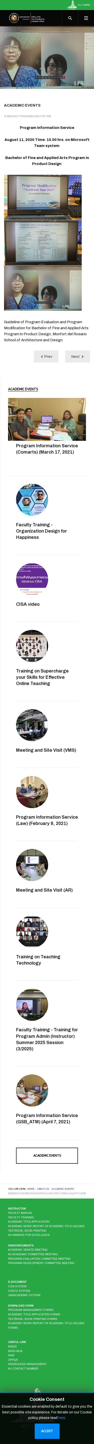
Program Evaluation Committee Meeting (39, 1258)
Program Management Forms (30, 1309)
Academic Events (47, 1155)
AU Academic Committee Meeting (33, 1254)
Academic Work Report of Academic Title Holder (46, 1226)
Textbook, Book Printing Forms (32, 1318)
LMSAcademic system (24, 1295)
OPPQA (13, 1359)
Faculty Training (21, 1217)
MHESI (12, 1346)
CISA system (17, 1286)
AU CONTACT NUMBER (23, 1368)
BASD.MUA (15, 1350)
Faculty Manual (20, 1212)
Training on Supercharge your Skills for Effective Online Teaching (42, 677)
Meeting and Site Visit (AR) (44, 890)
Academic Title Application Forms (34, 1314)
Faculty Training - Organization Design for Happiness (41, 531)
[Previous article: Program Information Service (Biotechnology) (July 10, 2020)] (46, 357)
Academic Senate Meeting (27, 1249)
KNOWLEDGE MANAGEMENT (27, 1364)
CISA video (28, 604)
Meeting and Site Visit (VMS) (46, 750)
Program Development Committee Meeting (41, 1262)
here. (62, 1418)
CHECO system (19, 1290)
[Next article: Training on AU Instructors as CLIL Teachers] (77, 357)
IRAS (11, 1355)
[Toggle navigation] (86, 18)
